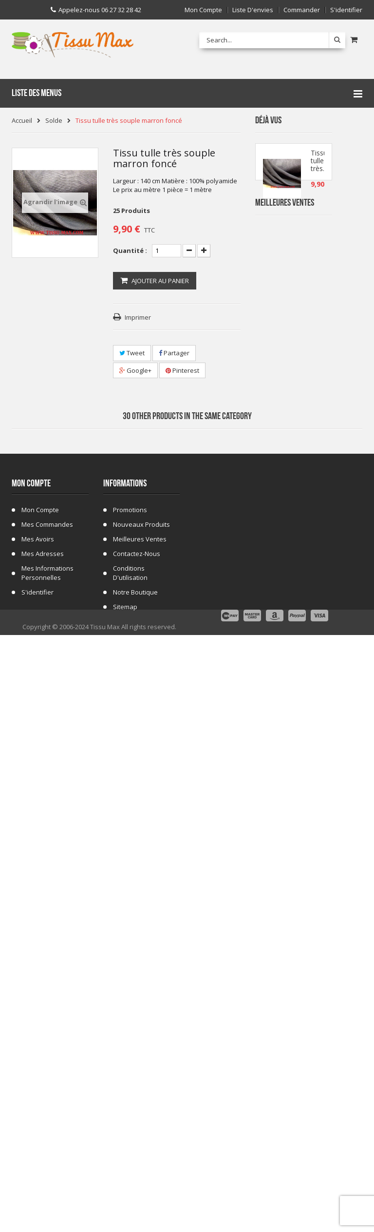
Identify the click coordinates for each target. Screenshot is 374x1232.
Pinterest (182, 370)
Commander (301, 10)
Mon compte (203, 10)
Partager (174, 352)
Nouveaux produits (141, 1089)
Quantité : (130, 250)
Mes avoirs (37, 1103)
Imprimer (138, 317)
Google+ (135, 370)
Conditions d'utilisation (130, 1138)
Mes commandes (47, 1089)
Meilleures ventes (140, 1103)
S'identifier (346, 10)
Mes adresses (42, 1118)
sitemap (125, 1171)
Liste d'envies (252, 10)
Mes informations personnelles (47, 1138)
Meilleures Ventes (284, 232)
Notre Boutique (135, 1157)
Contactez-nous (136, 1118)
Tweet (132, 352)
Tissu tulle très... (319, 165)
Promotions (130, 1074)
